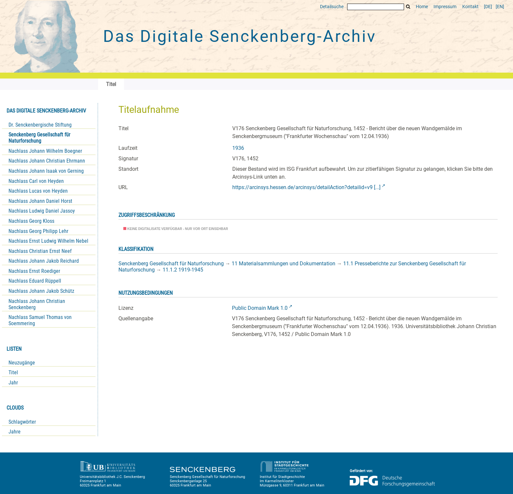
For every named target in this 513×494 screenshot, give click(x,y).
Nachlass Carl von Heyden (36, 181)
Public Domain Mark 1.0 (260, 308)
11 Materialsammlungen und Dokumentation (283, 263)
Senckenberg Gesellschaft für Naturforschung (39, 138)
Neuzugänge (22, 363)
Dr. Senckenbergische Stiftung (40, 125)
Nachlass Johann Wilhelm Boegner (45, 151)
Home (422, 6)
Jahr (13, 382)
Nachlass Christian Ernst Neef (40, 251)
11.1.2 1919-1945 (183, 270)
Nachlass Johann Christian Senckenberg (37, 304)
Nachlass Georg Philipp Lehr (38, 231)
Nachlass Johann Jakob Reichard (44, 261)
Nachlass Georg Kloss (31, 221)
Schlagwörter (22, 422)
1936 (238, 148)
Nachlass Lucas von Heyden (38, 191)
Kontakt (470, 6)
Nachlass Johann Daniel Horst (40, 201)
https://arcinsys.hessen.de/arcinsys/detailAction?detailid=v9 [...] (306, 187)
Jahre (15, 432)
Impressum (444, 6)
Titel (13, 372)
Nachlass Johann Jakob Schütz (41, 291)
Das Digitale (239, 36)
